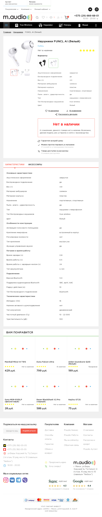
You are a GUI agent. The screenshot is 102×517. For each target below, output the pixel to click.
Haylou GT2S (74, 400)
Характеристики (14, 165)
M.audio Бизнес (71, 430)
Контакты (88, 435)
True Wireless (23, 25)
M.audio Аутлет (90, 449)
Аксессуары (35, 165)
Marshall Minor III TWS (15, 362)
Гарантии (49, 444)
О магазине (88, 430)
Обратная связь (71, 445)
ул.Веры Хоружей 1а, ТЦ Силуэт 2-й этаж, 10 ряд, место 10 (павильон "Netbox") (20, 457)
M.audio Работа (71, 435)
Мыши (82, 25)
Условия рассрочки (50, 153)
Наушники (45, 25)
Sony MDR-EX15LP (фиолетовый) (13, 401)
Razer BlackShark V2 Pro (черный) (48, 401)
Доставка (49, 430)
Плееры (65, 25)
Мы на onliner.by (71, 440)
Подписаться (28, 431)
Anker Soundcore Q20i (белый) (79, 363)
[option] (20, 54)
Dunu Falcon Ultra (45, 362)
